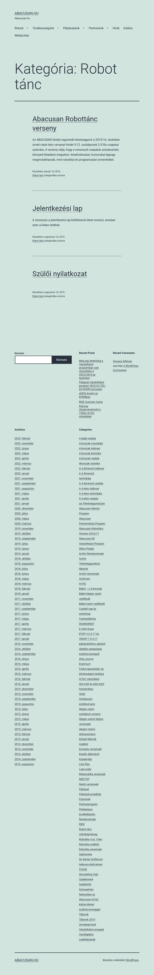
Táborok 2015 (87, 919)
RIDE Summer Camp (91, 401)
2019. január (22, 553)
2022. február (22, 468)
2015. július (21, 709)
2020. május (22, 518)
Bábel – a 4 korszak (90, 588)
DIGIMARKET (86, 623)
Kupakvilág (85, 759)
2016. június (22, 658)
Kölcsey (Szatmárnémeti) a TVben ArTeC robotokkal (90, 411)
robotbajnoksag (88, 834)
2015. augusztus (24, 704)
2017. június (22, 613)
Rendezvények (87, 819)
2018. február (22, 588)
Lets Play (84, 764)
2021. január (22, 503)
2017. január (22, 638)
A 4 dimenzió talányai (91, 468)
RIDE (82, 824)
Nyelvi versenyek (88, 784)
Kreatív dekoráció (89, 754)
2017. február (22, 633)
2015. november (24, 693)
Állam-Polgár (86, 548)
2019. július (21, 543)
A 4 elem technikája (90, 493)
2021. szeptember (25, 483)
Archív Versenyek (89, 573)
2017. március (23, 628)
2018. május (22, 578)
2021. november (24, 478)
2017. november (24, 598)
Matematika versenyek (92, 774)
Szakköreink (86, 879)
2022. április (22, 458)
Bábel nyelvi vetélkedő (92, 603)
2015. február (22, 734)
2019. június (22, 548)
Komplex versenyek (90, 749)
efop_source (86, 658)
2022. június (22, 448)
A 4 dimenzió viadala (91, 483)
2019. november (24, 528)
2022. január (22, 473)
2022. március (23, 463)
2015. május (22, 719)
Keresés (19, 353)
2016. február (22, 678)
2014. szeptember (25, 759)
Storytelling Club (88, 874)
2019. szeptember (25, 538)
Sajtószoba (85, 854)
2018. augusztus (24, 563)
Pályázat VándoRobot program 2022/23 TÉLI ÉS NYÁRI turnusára (92, 386)
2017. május (22, 618)
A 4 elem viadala (88, 498)
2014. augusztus (24, 764)
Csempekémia (87, 618)
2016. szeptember (25, 653)
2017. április (22, 623)
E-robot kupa (86, 628)
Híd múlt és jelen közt (91, 683)
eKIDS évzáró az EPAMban (88, 395)
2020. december (24, 508)
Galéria (128, 28)
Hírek (116, 28)
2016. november (24, 643)
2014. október (23, 754)
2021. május (22, 493)
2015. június (22, 714)
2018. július (21, 568)
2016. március (23, 673)
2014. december (24, 744)
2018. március (23, 583)
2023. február (22, 438)
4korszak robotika (89, 463)
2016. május (22, 663)
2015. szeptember (25, 698)
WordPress (132, 960)
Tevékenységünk (43, 28)
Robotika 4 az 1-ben (90, 839)
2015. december (24, 688)
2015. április (22, 723)
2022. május (22, 453)
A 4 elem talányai (89, 488)
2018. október (23, 558)
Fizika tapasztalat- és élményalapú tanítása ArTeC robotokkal (91, 673)
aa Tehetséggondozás (92, 503)
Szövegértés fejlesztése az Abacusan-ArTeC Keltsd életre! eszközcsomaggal (89, 899)
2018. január (22, 593)
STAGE (83, 869)
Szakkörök (85, 884)
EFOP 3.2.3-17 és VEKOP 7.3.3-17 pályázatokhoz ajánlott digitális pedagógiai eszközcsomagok (92, 643)
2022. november (24, 443)
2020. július (21, 513)
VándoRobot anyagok (91, 929)
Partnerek (84, 799)
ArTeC (82, 583)
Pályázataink (71, 28)
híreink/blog (86, 688)
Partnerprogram (88, 804)
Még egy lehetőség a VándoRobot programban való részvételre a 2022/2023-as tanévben (91, 369)
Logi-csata (85, 769)
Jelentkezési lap (57, 208)
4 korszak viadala (89, 458)
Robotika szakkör (89, 844)
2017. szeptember (25, 608)
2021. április (22, 498)
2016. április (22, 668)
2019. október (23, 533)
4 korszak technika (90, 453)
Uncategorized (87, 924)
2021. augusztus (24, 488)
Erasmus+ (85, 663)
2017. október (23, 603)
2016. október (23, 648)
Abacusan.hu (26, 13)
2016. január (22, 683)
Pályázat (84, 789)
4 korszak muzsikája (91, 443)
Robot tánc (38, 175)
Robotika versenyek (90, 849)
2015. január (22, 739)
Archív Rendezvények (91, 553)
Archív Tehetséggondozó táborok (89, 563)
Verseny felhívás (122, 361)
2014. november (24, 749)
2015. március (23, 729)
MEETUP (84, 779)
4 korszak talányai (89, 448)
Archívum (84, 578)
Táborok (84, 914)
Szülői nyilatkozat (59, 274)
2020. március (23, 523)
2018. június (22, 573)
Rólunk (19, 28)
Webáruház (22, 35)
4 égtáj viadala (87, 438)
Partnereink (96, 28)
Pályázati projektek (90, 794)
